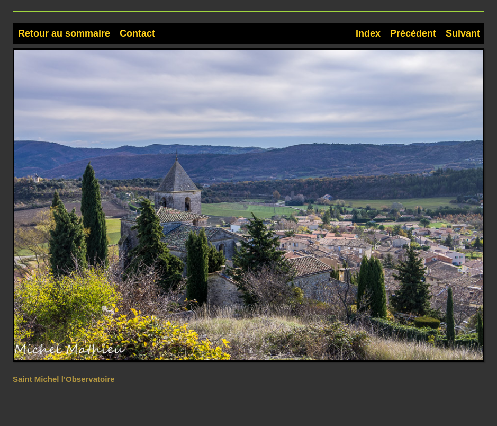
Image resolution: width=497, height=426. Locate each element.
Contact (137, 33)
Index (368, 33)
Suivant (463, 33)
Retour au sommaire (64, 33)
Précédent (413, 33)
